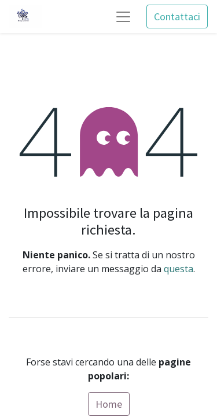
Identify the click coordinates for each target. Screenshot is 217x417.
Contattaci (177, 16)
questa (178, 268)
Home (108, 404)
